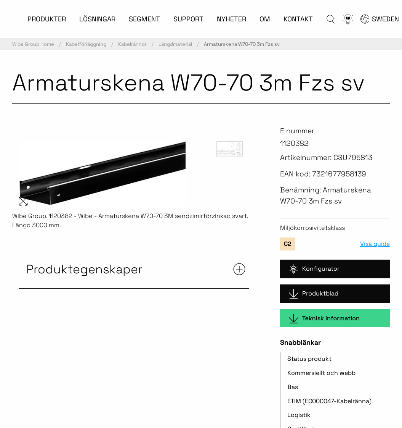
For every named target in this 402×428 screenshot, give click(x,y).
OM (264, 19)
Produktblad (313, 294)
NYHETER (231, 19)
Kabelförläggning (86, 44)
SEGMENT (144, 19)
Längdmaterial (175, 44)
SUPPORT (188, 19)
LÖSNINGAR (97, 19)
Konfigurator (314, 269)
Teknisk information (324, 318)
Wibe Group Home (33, 44)
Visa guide (375, 244)
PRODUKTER (46, 19)
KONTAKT (298, 19)
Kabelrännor (132, 44)
